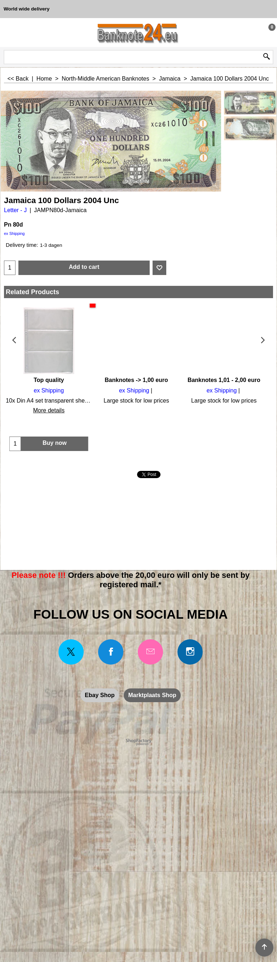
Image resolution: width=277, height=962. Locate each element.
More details (47, 410)
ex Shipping (14, 233)
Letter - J (15, 210)
